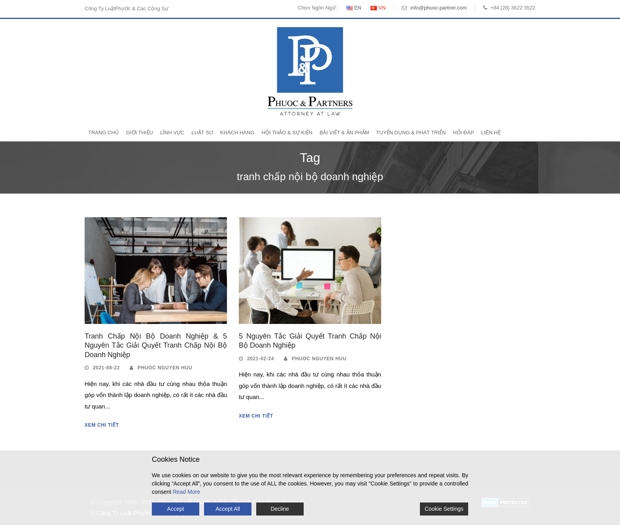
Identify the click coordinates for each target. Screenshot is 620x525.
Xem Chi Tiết (102, 425)
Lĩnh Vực (172, 132)
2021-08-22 (106, 368)
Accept (175, 509)
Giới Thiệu (139, 132)
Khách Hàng (237, 132)
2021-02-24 (260, 358)
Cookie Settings (444, 509)
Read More (186, 492)
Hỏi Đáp (463, 132)
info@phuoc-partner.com (438, 8)
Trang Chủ (103, 132)
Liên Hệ (491, 132)
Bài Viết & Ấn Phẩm (344, 132)
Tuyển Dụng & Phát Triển (411, 132)
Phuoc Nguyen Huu (165, 368)
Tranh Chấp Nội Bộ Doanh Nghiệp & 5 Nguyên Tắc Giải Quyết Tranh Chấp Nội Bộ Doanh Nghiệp (156, 345)
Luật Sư (202, 132)
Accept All (227, 509)
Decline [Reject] (279, 509)
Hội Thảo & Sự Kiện (287, 132)
